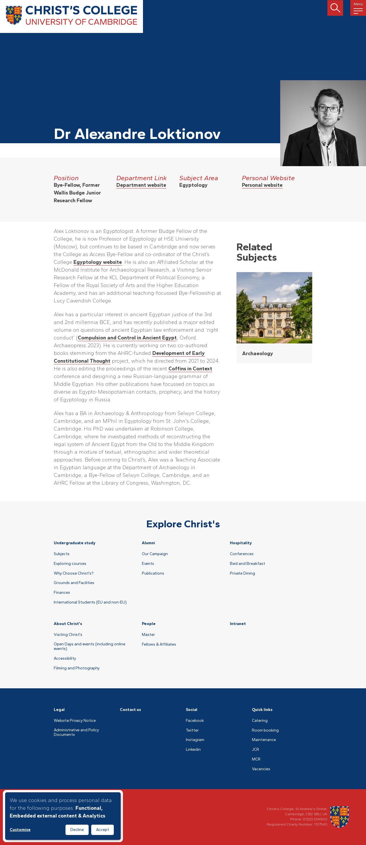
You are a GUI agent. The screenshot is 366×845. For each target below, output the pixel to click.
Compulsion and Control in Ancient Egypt (127, 338)
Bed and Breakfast (247, 563)
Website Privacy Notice (75, 720)
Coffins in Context (190, 368)
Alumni (148, 543)
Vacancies (261, 769)
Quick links (262, 709)
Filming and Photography (77, 668)
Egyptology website (97, 262)
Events (148, 563)
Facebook (195, 720)
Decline (77, 829)
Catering (260, 720)
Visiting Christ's (68, 634)
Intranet (238, 623)
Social (191, 709)
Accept (102, 829)
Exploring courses (70, 563)
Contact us (130, 709)
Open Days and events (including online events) (89, 646)
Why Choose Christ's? (74, 573)
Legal (59, 709)
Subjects (61, 554)
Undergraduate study (75, 543)
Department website (141, 185)
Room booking (265, 730)
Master (148, 634)
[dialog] (63, 816)
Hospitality (241, 543)
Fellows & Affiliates (159, 644)
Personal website (262, 185)
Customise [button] (20, 829)
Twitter (192, 730)
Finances (62, 592)
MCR (256, 759)
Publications (153, 573)
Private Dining (242, 573)
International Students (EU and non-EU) (90, 602)
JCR (255, 749)
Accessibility (65, 658)
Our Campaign (155, 554)
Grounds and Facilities (74, 583)
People (149, 623)
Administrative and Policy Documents (76, 732)
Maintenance (264, 740)
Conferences (242, 554)
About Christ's (68, 623)
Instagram (195, 740)
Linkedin (193, 749)
